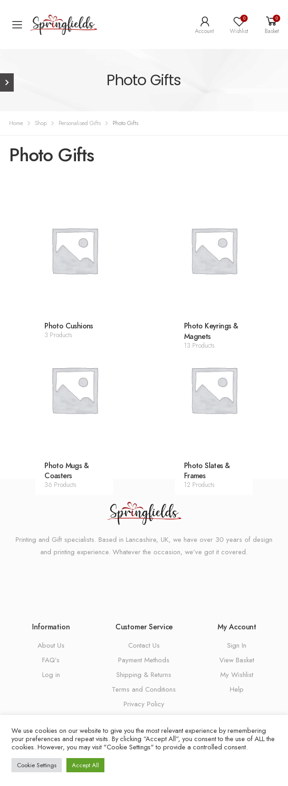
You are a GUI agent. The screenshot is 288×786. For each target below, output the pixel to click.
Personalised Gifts (80, 123)
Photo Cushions (68, 326)
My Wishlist (236, 675)
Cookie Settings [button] (36, 765)
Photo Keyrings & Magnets (211, 331)
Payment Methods (143, 660)
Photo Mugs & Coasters (66, 470)
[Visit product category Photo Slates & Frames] (214, 389)
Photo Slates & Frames (207, 470)
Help (237, 689)
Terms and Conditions (144, 689)
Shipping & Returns (143, 675)
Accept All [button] (85, 765)
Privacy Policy (144, 704)
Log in (51, 675)
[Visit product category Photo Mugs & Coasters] (74, 389)
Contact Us (144, 645)
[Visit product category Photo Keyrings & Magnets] (214, 250)
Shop (41, 123)
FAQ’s (51, 660)
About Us (51, 645)
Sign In (236, 645)
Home (16, 123)
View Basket (236, 660)
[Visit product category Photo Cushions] (74, 250)
